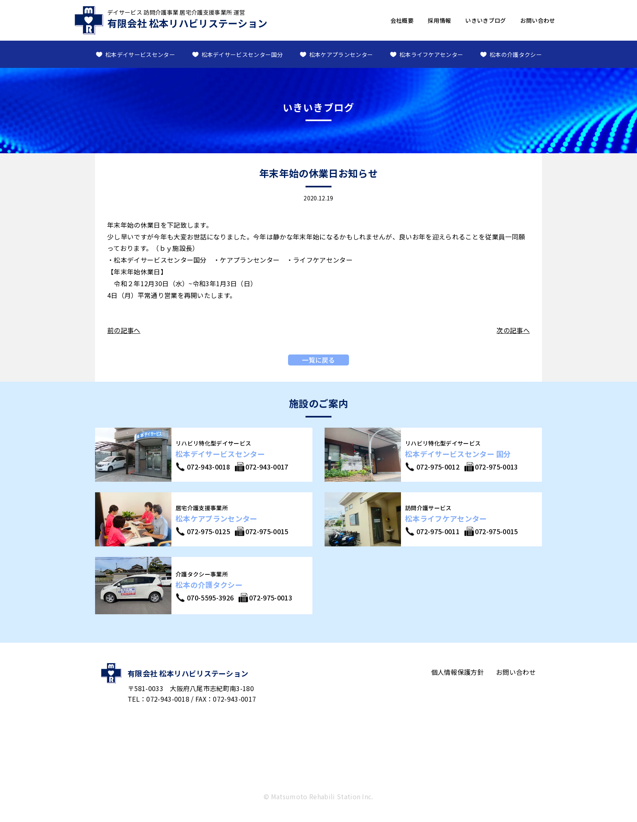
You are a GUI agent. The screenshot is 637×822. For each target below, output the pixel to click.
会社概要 (402, 20)
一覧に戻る (318, 360)
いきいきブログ (485, 20)
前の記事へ (124, 330)
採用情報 (439, 20)
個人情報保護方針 (457, 672)
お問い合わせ (537, 20)
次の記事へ (513, 330)
